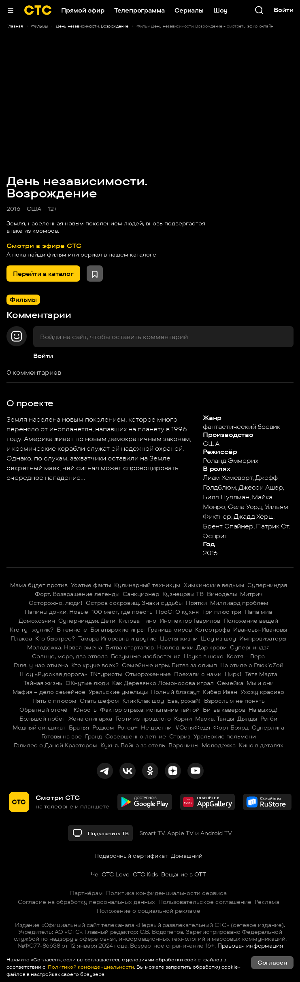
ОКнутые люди (87, 683)
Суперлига (268, 727)
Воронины (183, 745)
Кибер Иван (220, 692)
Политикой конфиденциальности (90, 967)
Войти (43, 356)
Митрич (251, 594)
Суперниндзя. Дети (86, 620)
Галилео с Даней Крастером (55, 745)
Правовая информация (250, 945)
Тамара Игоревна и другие (117, 638)
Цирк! (233, 674)
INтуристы (106, 674)
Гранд (93, 736)
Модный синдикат (39, 727)
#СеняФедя (192, 727)
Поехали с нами (197, 674)
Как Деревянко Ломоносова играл (163, 683)
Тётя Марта (261, 674)
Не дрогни (156, 727)
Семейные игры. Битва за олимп (169, 665)
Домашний (186, 855)
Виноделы (222, 594)
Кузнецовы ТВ (183, 594)
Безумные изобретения (146, 656)
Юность (85, 709)
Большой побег (42, 718)
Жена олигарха (90, 718)
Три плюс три (221, 611)
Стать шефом (99, 700)
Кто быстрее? (55, 638)
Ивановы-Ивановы (260, 629)
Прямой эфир (82, 10)
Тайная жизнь (42, 683)
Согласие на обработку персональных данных (86, 902)
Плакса (21, 638)
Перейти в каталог (43, 274)
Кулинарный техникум (147, 585)
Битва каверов (224, 709)
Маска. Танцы (214, 718)
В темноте (72, 629)
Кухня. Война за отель (132, 745)
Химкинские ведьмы (214, 585)
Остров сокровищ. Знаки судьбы (134, 603)
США (34, 208)
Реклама (267, 902)
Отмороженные (148, 674)
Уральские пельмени (225, 736)
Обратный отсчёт (44, 709)
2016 (13, 208)
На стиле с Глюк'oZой (251, 665)
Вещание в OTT (183, 874)
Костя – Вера (246, 656)
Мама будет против (39, 585)
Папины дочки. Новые (56, 611)
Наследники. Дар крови (192, 647)
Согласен (272, 962)
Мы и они (260, 683)
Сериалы (189, 10)
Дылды (247, 718)
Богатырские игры (117, 629)
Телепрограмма (139, 10)
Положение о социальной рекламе (148, 910)
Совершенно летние (135, 736)
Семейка (230, 683)
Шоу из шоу (218, 638)
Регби (268, 718)
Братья (79, 727)
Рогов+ (127, 727)
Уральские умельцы (118, 692)
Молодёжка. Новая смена (64, 647)
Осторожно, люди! (56, 603)
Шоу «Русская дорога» (53, 674)
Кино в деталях (261, 745)
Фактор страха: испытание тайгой (150, 709)
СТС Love (116, 874)
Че (94, 874)
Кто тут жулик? (31, 629)
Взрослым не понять (234, 700)
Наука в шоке (203, 656)
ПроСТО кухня (177, 611)
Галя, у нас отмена (41, 665)
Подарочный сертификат (131, 855)
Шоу (220, 10)
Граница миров (170, 629)
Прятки (196, 603)
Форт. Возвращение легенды (77, 594)
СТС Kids (145, 874)
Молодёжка (219, 745)
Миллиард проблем (239, 603)
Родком (103, 727)
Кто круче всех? (95, 665)
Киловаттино (137, 620)
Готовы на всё (61, 736)
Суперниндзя (267, 585)
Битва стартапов (129, 647)
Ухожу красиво (262, 692)
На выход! (263, 709)
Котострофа (212, 629)
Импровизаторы (262, 638)
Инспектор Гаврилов (190, 620)
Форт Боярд (231, 727)
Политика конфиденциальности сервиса (166, 893)
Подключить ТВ (100, 833)
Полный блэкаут (175, 692)
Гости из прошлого (143, 718)
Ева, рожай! (184, 700)
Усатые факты (91, 585)
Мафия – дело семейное (49, 692)
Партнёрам (86, 893)
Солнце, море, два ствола (70, 656)
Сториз (179, 736)
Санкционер (141, 594)
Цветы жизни (179, 638)
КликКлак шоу (143, 700)
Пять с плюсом (54, 700)
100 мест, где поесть (122, 611)
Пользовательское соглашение (204, 902)
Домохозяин (37, 620)
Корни (183, 718)
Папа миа (258, 611)
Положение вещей (250, 620)
